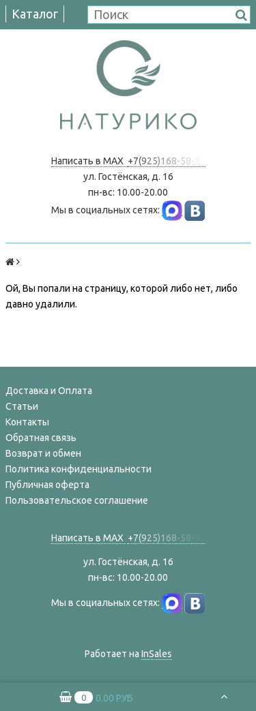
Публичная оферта (47, 484)
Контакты (27, 422)
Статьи (21, 406)
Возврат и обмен (43, 453)
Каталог (35, 13)
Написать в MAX (89, 160)
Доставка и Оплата (48, 390)
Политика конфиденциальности (78, 469)
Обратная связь (40, 437)
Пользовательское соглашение (76, 500)
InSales (156, 653)
